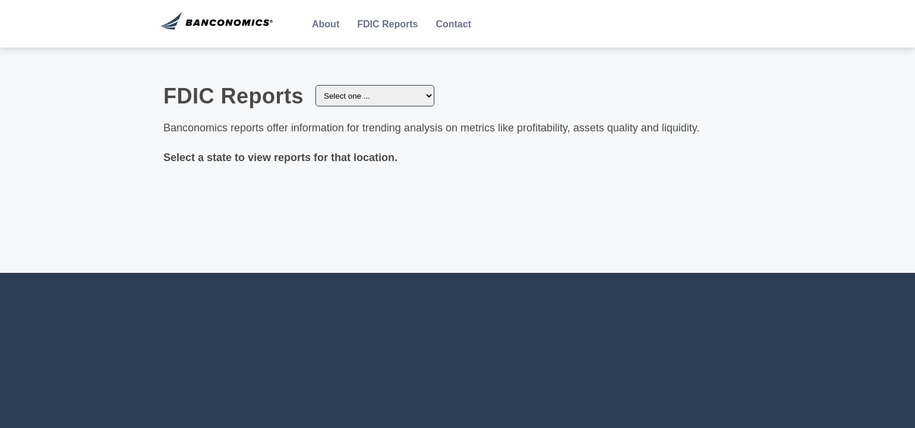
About (325, 24)
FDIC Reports (387, 24)
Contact (453, 24)
